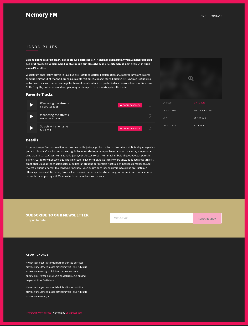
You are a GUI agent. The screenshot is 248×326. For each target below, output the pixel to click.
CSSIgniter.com (74, 313)
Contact (216, 16)
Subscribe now (207, 218)
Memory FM (42, 14)
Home (202, 16)
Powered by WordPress (38, 313)
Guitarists (199, 103)
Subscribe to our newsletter (57, 215)
